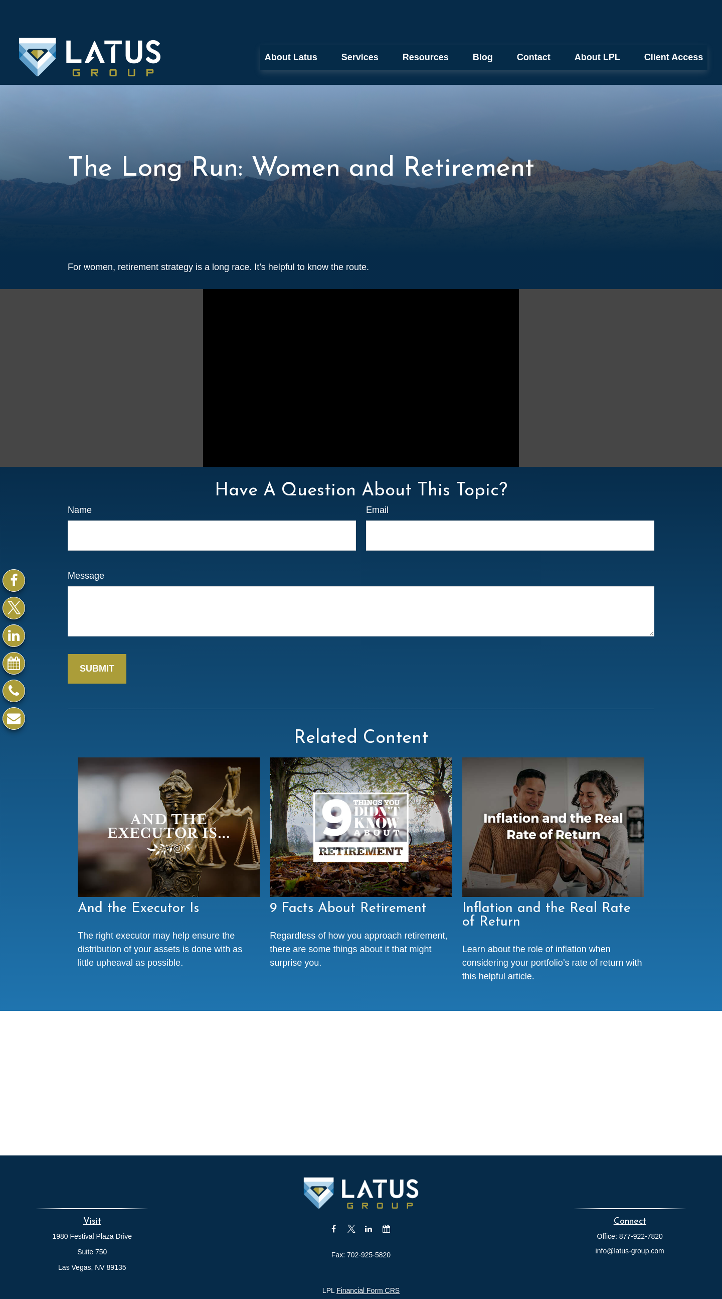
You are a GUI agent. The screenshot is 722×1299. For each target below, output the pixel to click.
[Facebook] (14, 580)
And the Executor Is (138, 879)
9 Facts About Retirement (348, 879)
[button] (291, 28)
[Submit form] (97, 639)
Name (80, 480)
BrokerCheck (460, 1279)
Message (86, 546)
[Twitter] (14, 608)
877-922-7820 (641, 1207)
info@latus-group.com (630, 1221)
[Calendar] (14, 663)
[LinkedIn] (14, 635)
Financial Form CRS (368, 1261)
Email (377, 480)
